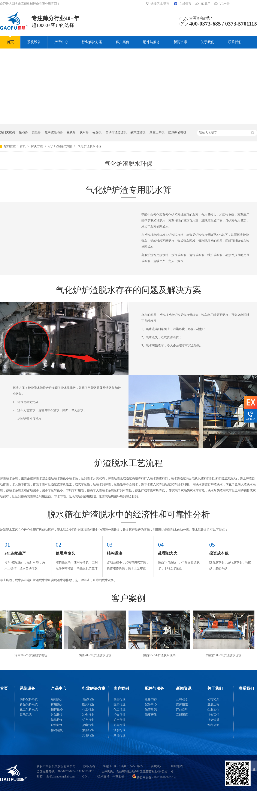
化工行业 (88, 709)
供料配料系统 (29, 699)
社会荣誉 (213, 719)
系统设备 (34, 42)
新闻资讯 (180, 42)
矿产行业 (88, 719)
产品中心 (61, 42)
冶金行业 (88, 714)
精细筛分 (57, 699)
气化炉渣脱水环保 (90, 146)
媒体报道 (182, 704)
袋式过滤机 (137, 132)
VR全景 (225, 3)
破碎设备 (57, 709)
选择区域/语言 (160, 3)
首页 (10, 42)
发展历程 (213, 704)
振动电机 (57, 730)
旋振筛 (36, 132)
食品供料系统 (29, 704)
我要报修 (151, 714)
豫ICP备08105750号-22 (128, 766)
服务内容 (151, 699)
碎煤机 (97, 132)
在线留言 (185, 3)
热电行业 (88, 725)
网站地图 (177, 766)
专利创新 (213, 725)
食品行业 (88, 699)
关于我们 (207, 42)
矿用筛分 (57, 704)
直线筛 (71, 132)
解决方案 (37, 146)
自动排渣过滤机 (116, 132)
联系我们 (235, 42)
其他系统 (26, 714)
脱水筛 (84, 132)
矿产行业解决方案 (60, 146)
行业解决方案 (92, 42)
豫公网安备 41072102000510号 (154, 777)
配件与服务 (151, 42)
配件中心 (151, 704)
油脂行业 (88, 730)
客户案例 (122, 42)
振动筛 (23, 132)
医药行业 (88, 704)
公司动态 (182, 699)
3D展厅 (205, 3)
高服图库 (182, 714)
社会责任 (213, 714)
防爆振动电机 (177, 132)
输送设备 (57, 719)
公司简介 (213, 699)
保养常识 (151, 709)
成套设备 (57, 725)
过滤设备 (57, 714)
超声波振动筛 (54, 132)
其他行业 (88, 735)
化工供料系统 (29, 709)
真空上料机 (156, 132)
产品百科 (182, 709)
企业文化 (213, 709)
